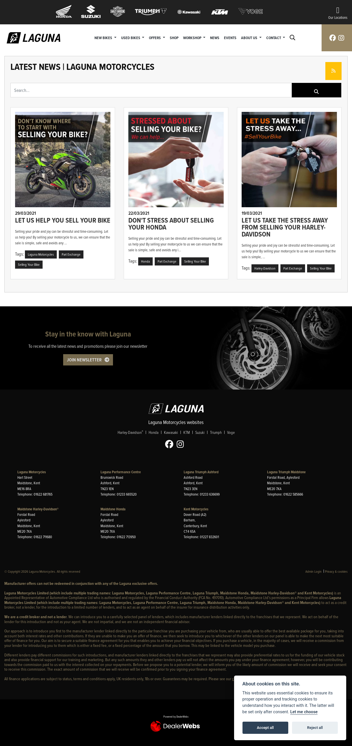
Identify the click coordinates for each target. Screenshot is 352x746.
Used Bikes (131, 38)
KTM (186, 432)
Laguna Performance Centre (121, 472)
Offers (155, 38)
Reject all (315, 727)
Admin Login (313, 571)
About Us (249, 38)
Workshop (192, 38)
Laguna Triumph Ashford (201, 472)
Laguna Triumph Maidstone (286, 472)
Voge (231, 432)
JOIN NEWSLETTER (84, 359)
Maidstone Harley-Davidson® (38, 509)
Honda (153, 432)
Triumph (216, 432)
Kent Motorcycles (196, 509)
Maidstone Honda (113, 509)
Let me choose (304, 711)
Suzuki (200, 432)
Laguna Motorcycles (31, 472)
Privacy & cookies (336, 571)
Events (230, 38)
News (214, 38)
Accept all (265, 727)
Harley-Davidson (130, 432)
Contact (274, 38)
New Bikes (103, 38)
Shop (174, 38)
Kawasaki (171, 432)
